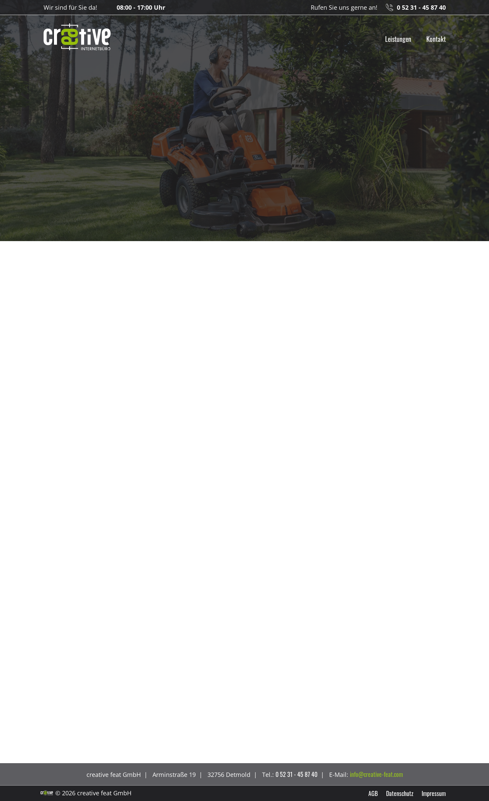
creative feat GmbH (77, 37)
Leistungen (398, 39)
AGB (373, 793)
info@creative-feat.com (376, 774)
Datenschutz (399, 793)
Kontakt (436, 39)
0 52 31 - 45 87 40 (421, 7)
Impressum (434, 793)
